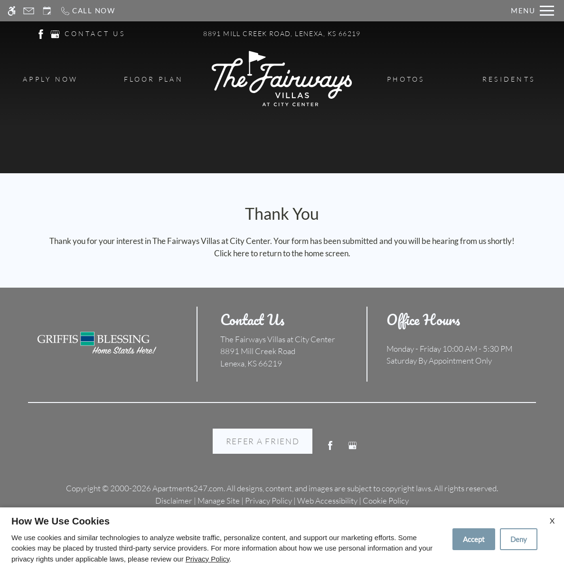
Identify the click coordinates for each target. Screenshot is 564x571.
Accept (474, 539)
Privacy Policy (207, 559)
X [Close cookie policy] (552, 520)
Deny (518, 539)
